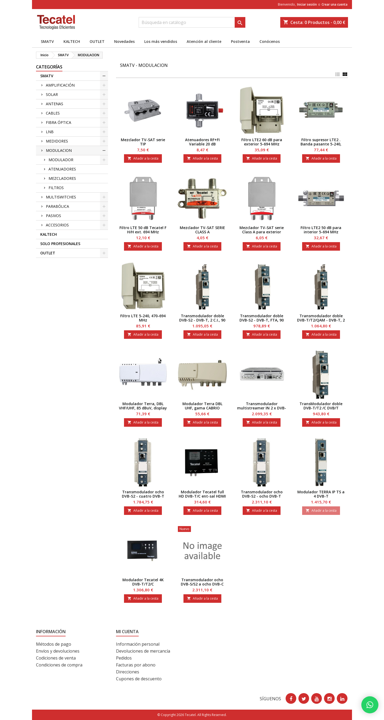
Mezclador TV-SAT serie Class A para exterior (261, 229)
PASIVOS (53, 215)
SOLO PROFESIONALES (60, 243)
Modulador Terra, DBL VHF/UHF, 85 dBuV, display (143, 405)
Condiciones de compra (59, 665)
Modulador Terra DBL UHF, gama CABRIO (202, 405)
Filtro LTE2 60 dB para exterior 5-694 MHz (261, 142)
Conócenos (269, 41)
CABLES (53, 113)
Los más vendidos (160, 41)
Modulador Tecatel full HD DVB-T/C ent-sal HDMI (202, 494)
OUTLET (97, 41)
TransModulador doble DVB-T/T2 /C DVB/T (320, 405)
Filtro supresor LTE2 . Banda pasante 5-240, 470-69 (321, 144)
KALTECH (71, 41)
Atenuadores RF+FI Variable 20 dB (202, 142)
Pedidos (124, 658)
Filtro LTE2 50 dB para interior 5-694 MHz (321, 229)
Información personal (137, 644)
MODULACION (59, 150)
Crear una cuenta (334, 4)
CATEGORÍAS (49, 67)
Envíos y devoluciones (57, 651)
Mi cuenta (127, 631)
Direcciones (127, 672)
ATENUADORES (62, 169)
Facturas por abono (135, 665)
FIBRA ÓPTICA (58, 122)
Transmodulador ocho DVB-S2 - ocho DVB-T (262, 494)
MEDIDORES (57, 141)
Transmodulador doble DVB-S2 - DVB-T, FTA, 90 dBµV (261, 320)
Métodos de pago (53, 644)
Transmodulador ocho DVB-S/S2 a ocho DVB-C (202, 582)
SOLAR (52, 94)
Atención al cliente (204, 41)
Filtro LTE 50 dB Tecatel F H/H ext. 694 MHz (142, 229)
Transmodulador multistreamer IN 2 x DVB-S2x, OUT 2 (261, 408)
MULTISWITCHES (61, 197)
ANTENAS (54, 103)
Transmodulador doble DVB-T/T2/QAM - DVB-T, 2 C (321, 320)
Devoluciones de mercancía (143, 651)
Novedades (124, 41)
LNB (50, 131)
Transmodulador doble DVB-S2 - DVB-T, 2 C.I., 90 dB (202, 320)
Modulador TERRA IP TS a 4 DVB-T (321, 494)
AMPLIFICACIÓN (60, 85)
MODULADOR (61, 159)
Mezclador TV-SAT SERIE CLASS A (202, 229)
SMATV (47, 41)
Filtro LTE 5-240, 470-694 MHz (143, 318)
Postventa (240, 41)
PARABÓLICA (57, 206)
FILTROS (56, 187)
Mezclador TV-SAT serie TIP (143, 142)
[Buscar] (192, 22)
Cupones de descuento (139, 679)
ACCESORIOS (57, 224)
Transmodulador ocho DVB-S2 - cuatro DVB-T (143, 494)
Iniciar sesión (307, 4)
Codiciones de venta (56, 658)
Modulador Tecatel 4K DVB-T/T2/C (143, 582)
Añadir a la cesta (142, 158)
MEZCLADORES (62, 178)
